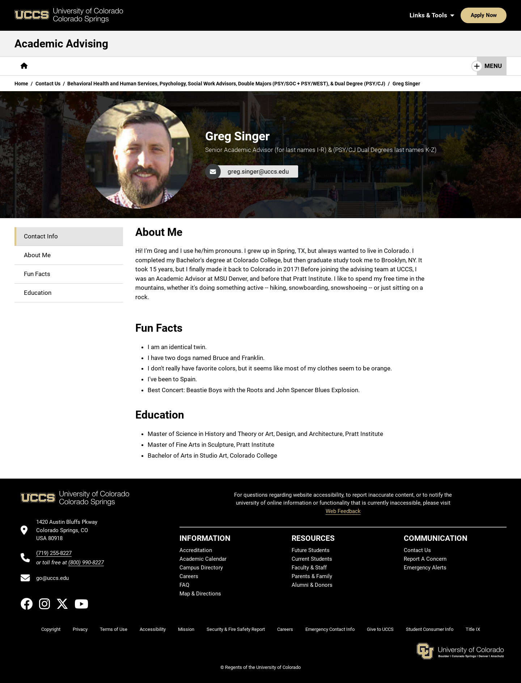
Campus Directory (201, 567)
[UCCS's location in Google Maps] (70, 530)
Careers (188, 576)
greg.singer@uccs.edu (258, 171)
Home (21, 83)
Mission (186, 629)
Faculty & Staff (309, 567)
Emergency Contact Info (330, 629)
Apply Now (461, 15)
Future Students (311, 550)
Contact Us (47, 83)
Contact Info (41, 236)
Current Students (312, 559)
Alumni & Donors (312, 585)
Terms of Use (113, 629)
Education (37, 292)
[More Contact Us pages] (232, 66)
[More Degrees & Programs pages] (113, 66)
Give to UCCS (380, 629)
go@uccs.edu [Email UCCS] (52, 578)
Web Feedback (343, 511)
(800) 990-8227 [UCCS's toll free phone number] (86, 562)
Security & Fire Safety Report (236, 629)
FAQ (184, 585)
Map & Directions (200, 593)
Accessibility (153, 629)
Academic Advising (61, 43)
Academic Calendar (202, 559)
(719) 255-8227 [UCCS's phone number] (54, 553)
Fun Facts (37, 273)
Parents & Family (312, 576)
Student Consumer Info (429, 629)
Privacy (80, 629)
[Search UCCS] (499, 15)
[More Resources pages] (179, 66)
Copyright (50, 629)
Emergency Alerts (425, 567)
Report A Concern (425, 559)
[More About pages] (53, 66)
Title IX (473, 629)
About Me (37, 255)
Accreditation (195, 550)
